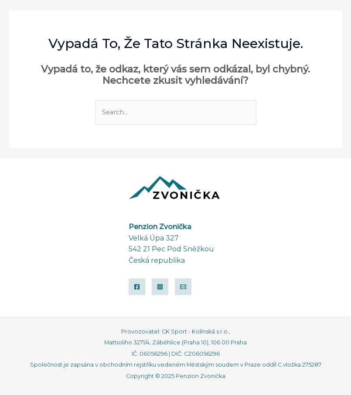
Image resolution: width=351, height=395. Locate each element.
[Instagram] (160, 286)
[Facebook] (137, 286)
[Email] (183, 286)
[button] (298, 23)
